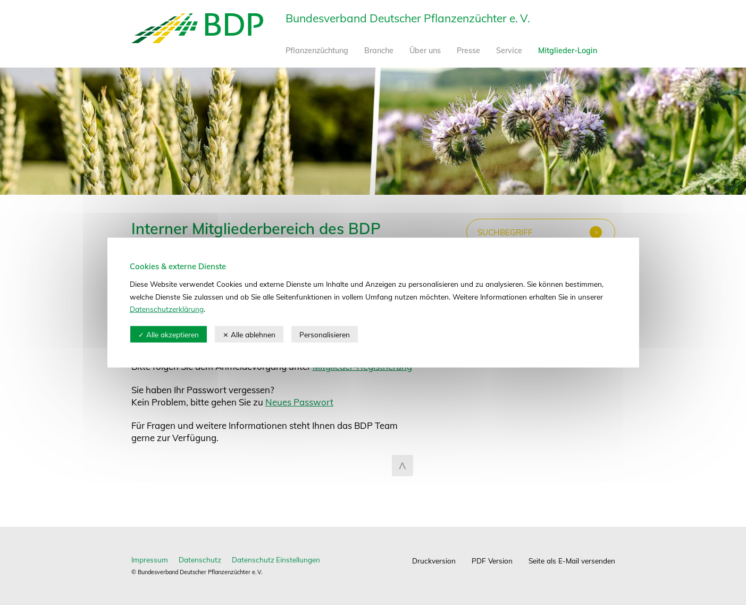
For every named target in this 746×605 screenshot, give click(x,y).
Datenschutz (200, 559)
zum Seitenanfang (402, 465)
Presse (468, 50)
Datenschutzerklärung (167, 308)
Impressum (149, 559)
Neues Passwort (299, 402)
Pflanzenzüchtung (317, 50)
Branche (378, 50)
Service (509, 50)
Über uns (425, 50)
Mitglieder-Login (567, 50)
